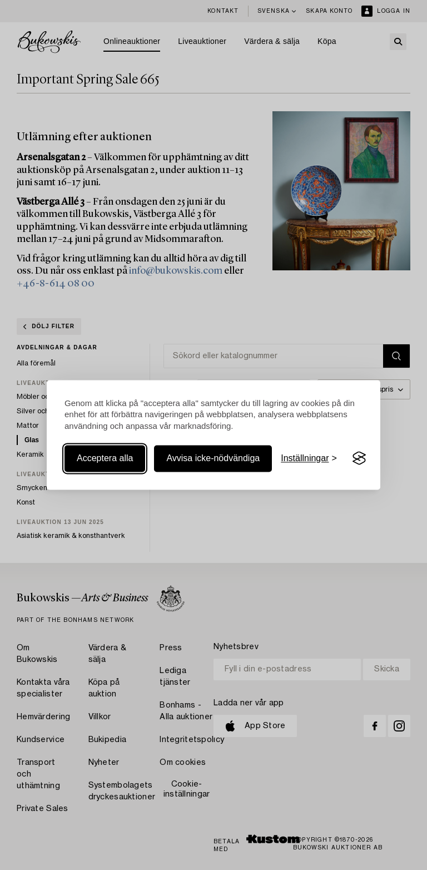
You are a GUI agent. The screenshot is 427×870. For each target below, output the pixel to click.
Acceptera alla (105, 458)
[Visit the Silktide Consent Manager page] (359, 458)
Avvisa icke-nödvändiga (213, 458)
